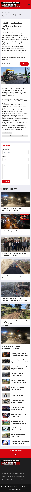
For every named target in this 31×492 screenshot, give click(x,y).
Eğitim (17, 473)
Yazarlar (17, 480)
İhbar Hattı (10, 480)
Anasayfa (5, 473)
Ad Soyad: (5, 149)
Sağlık (4, 477)
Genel (9, 477)
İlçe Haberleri (20, 477)
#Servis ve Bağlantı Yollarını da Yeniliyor (15, 136)
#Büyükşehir (7, 133)
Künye (23, 480)
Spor (13, 477)
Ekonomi (22, 473)
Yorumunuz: (6, 163)
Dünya (4, 480)
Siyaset (11, 473)
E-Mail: (4, 156)
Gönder (6, 181)
